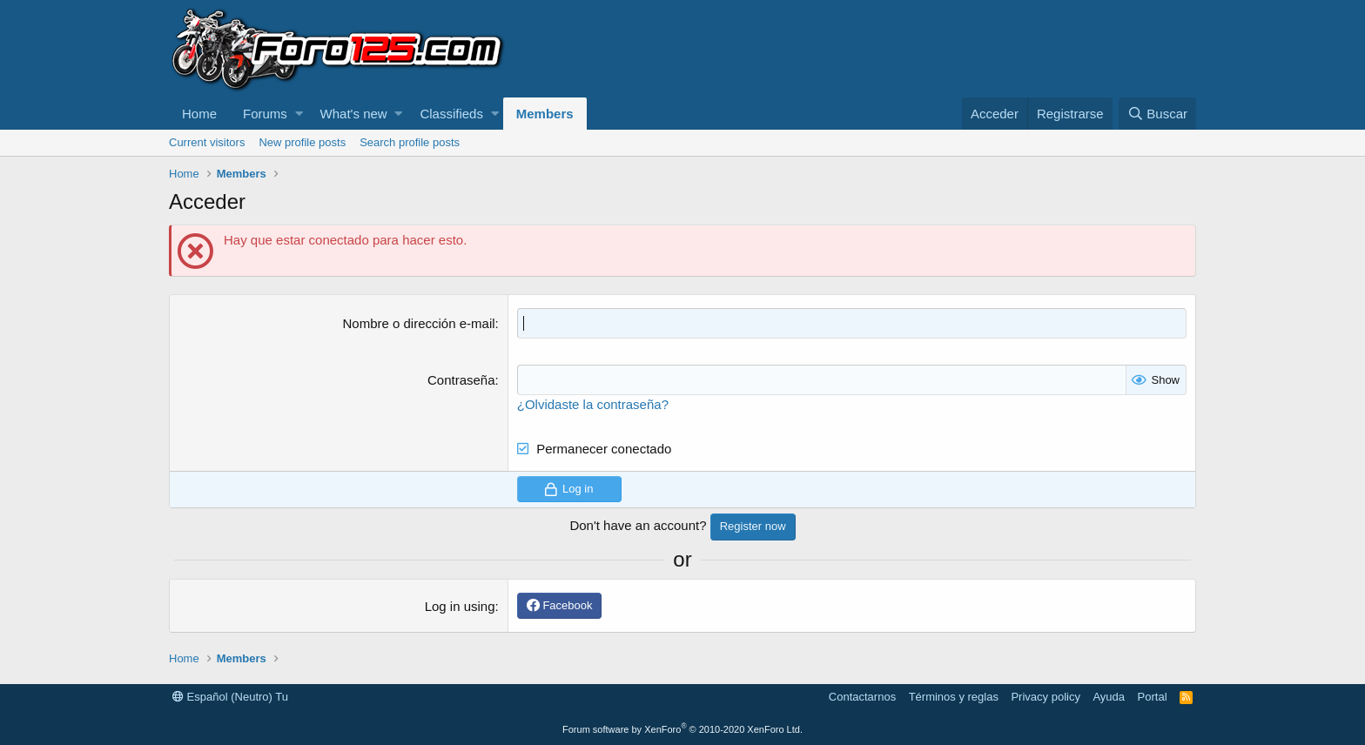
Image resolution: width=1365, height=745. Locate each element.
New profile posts (302, 142)
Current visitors (207, 142)
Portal (1152, 696)
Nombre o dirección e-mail (418, 323)
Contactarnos (862, 696)
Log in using (460, 606)
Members (545, 113)
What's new (353, 113)
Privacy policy (1045, 696)
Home (199, 113)
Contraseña (461, 379)
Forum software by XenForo (682, 729)
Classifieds (451, 113)
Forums (265, 113)
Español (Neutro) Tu (230, 696)
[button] (299, 113)
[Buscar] (1157, 113)
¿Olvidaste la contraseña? (593, 404)
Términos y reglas (954, 696)
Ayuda (1109, 696)
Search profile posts (410, 142)
